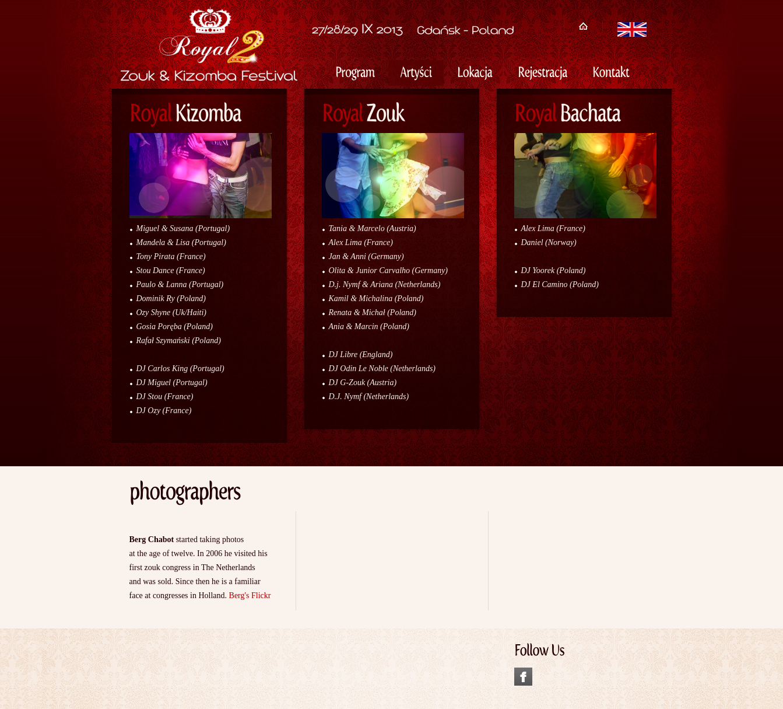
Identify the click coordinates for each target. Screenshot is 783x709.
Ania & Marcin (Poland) (369, 326)
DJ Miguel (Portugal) (172, 382)
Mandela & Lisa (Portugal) (181, 242)
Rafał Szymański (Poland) (178, 340)
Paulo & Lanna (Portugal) (180, 284)
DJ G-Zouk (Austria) (363, 382)
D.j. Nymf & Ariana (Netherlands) (385, 284)
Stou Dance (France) (170, 270)
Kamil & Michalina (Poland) (376, 298)
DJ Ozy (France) (164, 410)
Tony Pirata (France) (171, 256)
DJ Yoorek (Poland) (553, 270)
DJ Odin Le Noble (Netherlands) (382, 368)
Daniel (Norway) (549, 242)
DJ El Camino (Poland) (560, 284)
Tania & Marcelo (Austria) (372, 228)
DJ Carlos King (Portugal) (180, 368)
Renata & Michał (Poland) (372, 312)
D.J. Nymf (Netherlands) (369, 396)
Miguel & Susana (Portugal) (183, 228)
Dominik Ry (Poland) (171, 298)
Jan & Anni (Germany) (366, 256)
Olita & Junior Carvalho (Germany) (388, 270)
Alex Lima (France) (361, 242)
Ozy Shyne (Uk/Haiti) (171, 312)
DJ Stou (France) (165, 396)
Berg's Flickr (250, 595)
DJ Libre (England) (361, 354)
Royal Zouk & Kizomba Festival (205, 63)
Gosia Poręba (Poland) (174, 326)
